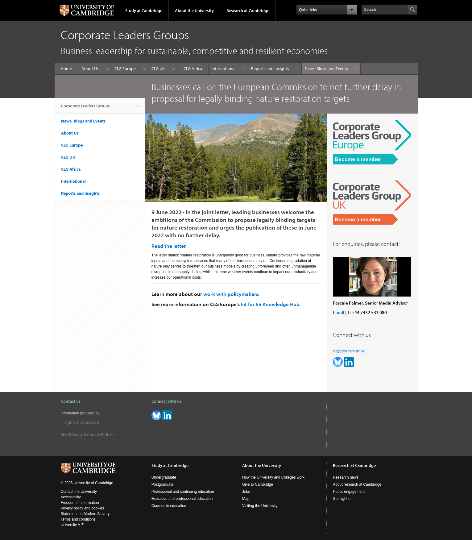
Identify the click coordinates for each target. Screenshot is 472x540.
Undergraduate (163, 477)
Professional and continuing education (182, 491)
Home (66, 68)
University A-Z (72, 525)
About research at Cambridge (357, 484)
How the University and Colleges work (273, 477)
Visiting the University (260, 506)
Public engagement (349, 491)
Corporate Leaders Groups (85, 108)
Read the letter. (169, 246)
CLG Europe (125, 68)
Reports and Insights (270, 68)
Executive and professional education (182, 498)
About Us (90, 68)
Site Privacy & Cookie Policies (88, 434)
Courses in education (168, 506)
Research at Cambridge (247, 10)
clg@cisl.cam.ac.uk (349, 351)
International (223, 68)
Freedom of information (80, 503)
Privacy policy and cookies (82, 508)
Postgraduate (162, 484)
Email (338, 312)
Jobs (246, 491)
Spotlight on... (344, 498)
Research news (345, 477)
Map (245, 498)
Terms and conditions (78, 519)
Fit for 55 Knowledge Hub (270, 304)
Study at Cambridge (143, 10)
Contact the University (79, 491)
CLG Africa (193, 68)
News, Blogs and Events (326, 68)
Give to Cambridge (257, 484)
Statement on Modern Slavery (85, 514)
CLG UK (158, 68)
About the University (194, 10)
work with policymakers (230, 294)
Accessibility (71, 497)
